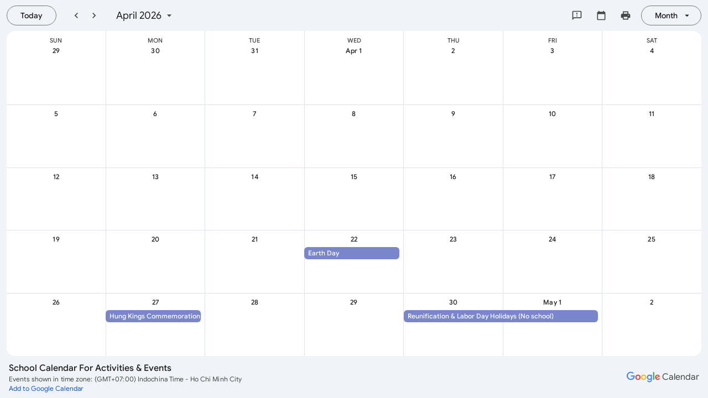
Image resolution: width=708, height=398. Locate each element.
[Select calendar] (601, 15)
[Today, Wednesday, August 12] (31, 15)
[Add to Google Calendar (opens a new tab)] (46, 388)
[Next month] (94, 15)
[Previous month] (76, 15)
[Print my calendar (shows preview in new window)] (625, 15)
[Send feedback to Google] (577, 15)
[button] (351, 253)
